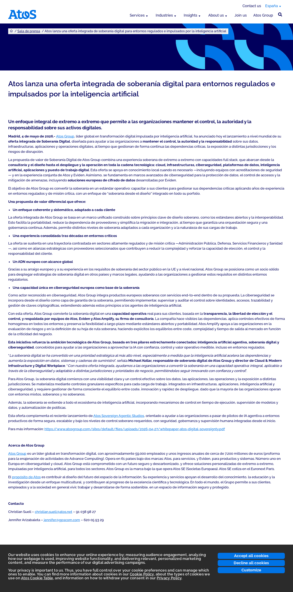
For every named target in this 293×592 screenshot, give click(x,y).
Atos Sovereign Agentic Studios (118, 416)
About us (216, 15)
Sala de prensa (28, 31)
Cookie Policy (142, 574)
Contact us (251, 6)
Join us (240, 15)
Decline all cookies (251, 563)
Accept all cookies (251, 555)
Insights (190, 15)
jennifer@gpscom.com (62, 520)
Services (137, 15)
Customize (251, 570)
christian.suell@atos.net (53, 512)
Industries (164, 15)
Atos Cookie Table (37, 578)
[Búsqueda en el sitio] (280, 14)
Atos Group (263, 15)
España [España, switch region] (271, 6)
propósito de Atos (26, 477)
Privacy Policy (169, 578)
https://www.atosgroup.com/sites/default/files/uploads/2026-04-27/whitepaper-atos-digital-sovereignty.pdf (134, 429)
